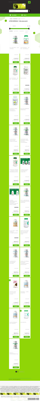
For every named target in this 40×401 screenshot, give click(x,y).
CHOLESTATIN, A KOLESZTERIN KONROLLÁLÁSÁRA (13, 140)
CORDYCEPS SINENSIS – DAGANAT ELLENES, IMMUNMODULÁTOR (14, 170)
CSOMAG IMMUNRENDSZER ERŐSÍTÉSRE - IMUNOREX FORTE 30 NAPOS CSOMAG (14, 202)
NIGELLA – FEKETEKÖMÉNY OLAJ (14, 353)
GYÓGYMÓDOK (15, 18)
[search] (29, 11)
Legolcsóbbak (16, 31)
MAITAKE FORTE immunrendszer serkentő (13, 292)
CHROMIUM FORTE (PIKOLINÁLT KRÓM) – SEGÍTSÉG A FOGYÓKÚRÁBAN (25, 141)
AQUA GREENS (23, 78)
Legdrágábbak (21, 31)
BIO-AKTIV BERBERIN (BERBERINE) (25, 109)
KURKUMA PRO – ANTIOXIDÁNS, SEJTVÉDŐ (13, 262)
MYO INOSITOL (23, 322)
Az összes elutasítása (32, 398)
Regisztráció (15, 1)
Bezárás (37, 398)
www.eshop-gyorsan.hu (16, 379)
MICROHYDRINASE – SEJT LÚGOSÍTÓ (14, 323)
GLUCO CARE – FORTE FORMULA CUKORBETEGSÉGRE (14, 231)
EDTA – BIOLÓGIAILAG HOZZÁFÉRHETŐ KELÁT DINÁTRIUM (25, 201)
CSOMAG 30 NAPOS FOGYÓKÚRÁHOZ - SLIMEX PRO (24, 170)
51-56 (19, 18)
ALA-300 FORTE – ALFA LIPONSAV (14, 48)
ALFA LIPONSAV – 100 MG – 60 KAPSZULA (25, 48)
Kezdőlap (11, 18)
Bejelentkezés (10, 1)
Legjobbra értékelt (26, 31)
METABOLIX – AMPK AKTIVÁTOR (25, 292)
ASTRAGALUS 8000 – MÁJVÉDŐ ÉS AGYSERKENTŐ (14, 109)
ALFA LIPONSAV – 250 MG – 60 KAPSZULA (14, 79)
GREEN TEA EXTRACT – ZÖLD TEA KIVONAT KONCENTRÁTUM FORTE (25, 232)
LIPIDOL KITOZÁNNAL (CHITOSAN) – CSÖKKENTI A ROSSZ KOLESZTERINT (25, 263)
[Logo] (19, 6)
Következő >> (21, 371)
